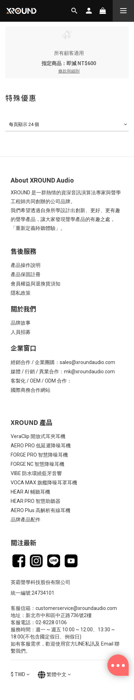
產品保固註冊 (26, 274)
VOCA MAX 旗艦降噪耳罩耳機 (44, 482)
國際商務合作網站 (30, 390)
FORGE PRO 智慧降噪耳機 (39, 455)
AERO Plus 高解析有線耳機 (40, 510)
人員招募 (21, 332)
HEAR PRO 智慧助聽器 (35, 501)
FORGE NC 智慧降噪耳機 (37, 464)
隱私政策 (21, 293)
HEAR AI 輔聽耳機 (30, 492)
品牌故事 (21, 323)
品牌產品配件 (26, 519)
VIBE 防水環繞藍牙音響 (36, 473)
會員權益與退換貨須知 (35, 283)
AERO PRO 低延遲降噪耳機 (41, 445)
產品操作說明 (26, 265)
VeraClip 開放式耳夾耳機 (38, 436)
